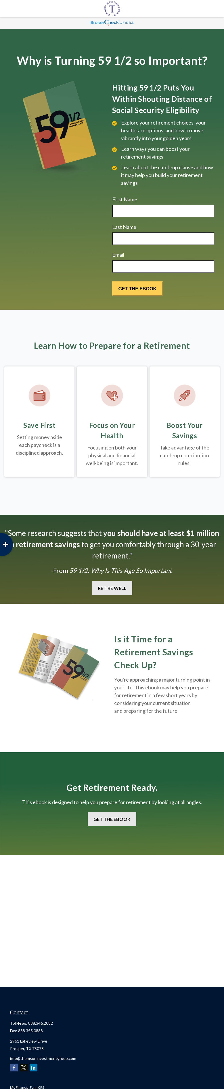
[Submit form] (137, 288)
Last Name (124, 227)
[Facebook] (14, 1067)
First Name (124, 199)
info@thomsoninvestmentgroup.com (43, 1058)
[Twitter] (24, 1067)
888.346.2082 (40, 1023)
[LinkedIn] (33, 1067)
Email (118, 254)
